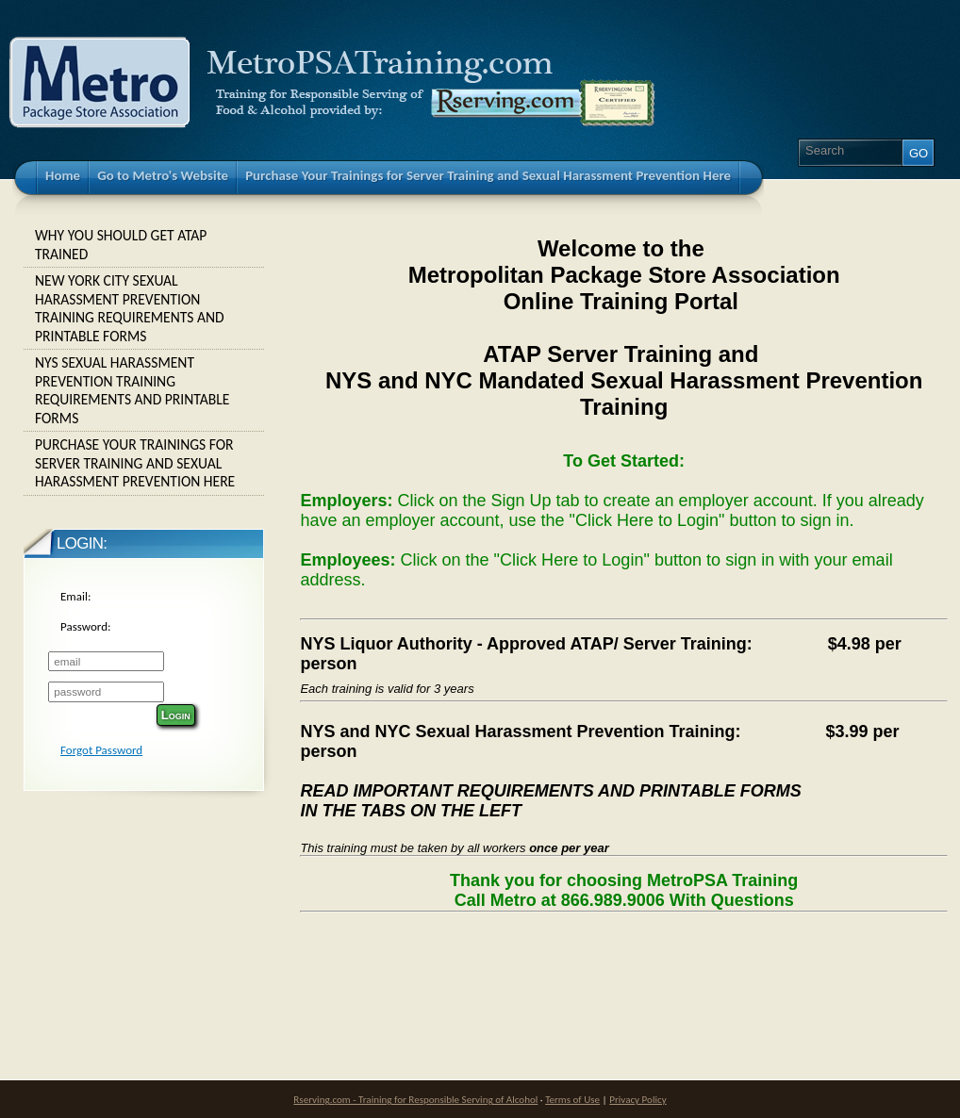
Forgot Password (101, 750)
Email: (75, 596)
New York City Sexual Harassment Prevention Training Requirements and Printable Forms (144, 308)
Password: (85, 626)
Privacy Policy (637, 1099)
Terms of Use (572, 1099)
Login (175, 715)
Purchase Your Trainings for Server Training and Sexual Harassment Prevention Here (144, 463)
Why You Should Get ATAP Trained (144, 244)
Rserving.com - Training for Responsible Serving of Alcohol (415, 1099)
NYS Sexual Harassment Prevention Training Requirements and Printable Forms (144, 390)
